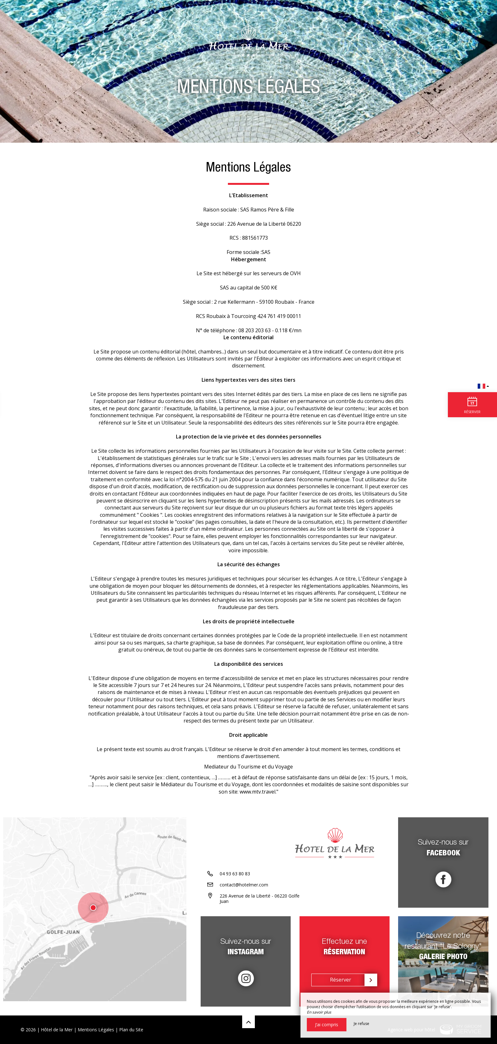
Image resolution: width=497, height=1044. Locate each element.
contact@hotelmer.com (244, 890)
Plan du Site (131, 1030)
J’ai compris (326, 1024)
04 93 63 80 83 (235, 879)
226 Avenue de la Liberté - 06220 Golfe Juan (260, 904)
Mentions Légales (96, 1030)
